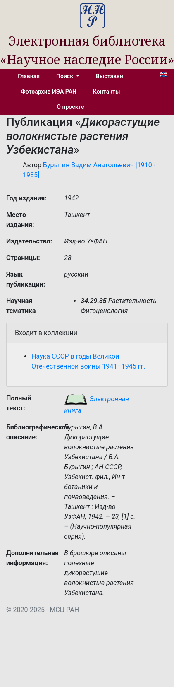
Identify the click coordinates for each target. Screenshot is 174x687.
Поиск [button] (65, 76)
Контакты (106, 91)
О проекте (70, 107)
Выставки (109, 76)
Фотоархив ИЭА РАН (49, 91)
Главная (29, 76)
